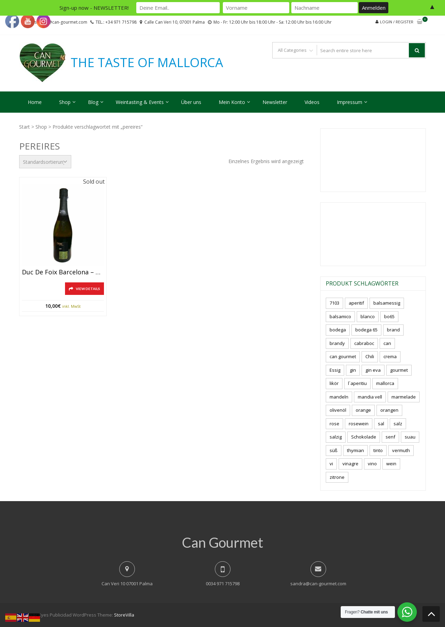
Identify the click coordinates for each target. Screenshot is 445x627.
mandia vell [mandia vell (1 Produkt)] (370, 397)
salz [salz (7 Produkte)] (398, 423)
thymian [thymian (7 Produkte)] (355, 450)
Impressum (349, 102)
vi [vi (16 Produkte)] (331, 463)
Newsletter (274, 102)
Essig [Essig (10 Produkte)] (335, 370)
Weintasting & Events (140, 102)
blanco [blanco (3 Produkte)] (368, 316)
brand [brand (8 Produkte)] (393, 330)
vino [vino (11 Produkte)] (372, 463)
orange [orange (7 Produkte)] (363, 410)
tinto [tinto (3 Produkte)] (378, 450)
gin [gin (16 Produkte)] (353, 370)
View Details (88, 289)
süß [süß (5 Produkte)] (334, 450)
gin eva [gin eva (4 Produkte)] (373, 370)
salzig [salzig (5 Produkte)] (336, 437)
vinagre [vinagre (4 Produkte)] (350, 463)
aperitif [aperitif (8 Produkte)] (356, 303)
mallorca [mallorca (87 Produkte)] (385, 383)
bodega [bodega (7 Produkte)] (338, 330)
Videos (312, 102)
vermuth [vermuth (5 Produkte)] (401, 450)
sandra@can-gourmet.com (318, 583)
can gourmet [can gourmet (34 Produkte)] (343, 356)
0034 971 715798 (223, 583)
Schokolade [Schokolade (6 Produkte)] (363, 437)
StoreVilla (124, 615)
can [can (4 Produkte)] (387, 343)
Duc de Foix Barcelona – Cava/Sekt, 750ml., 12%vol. (63, 272)
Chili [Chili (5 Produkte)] (369, 356)
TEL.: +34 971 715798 (116, 22)
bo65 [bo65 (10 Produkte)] (389, 316)
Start (24, 126)
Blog (93, 102)
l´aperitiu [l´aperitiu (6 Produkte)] (357, 383)
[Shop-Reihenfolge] (45, 161)
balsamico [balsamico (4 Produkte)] (340, 316)
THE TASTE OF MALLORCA (147, 62)
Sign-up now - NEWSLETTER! (94, 7)
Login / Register (396, 21)
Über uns (191, 102)
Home (35, 102)
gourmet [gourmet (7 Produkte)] (399, 370)
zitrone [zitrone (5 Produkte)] (337, 477)
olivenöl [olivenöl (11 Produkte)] (338, 410)
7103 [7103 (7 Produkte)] (334, 303)
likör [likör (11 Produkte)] (334, 383)
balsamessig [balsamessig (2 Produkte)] (386, 303)
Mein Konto (232, 102)
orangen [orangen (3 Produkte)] (389, 410)
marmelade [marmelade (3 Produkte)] (403, 397)
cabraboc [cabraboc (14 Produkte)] (364, 343)
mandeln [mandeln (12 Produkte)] (339, 397)
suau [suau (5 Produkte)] (410, 437)
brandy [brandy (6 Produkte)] (337, 343)
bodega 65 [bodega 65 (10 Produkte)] (366, 330)
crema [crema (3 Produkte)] (390, 356)
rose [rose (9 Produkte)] (334, 423)
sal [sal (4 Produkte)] (381, 423)
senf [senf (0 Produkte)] (390, 437)
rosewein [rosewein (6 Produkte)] (359, 423)
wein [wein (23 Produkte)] (391, 463)
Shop (65, 102)
